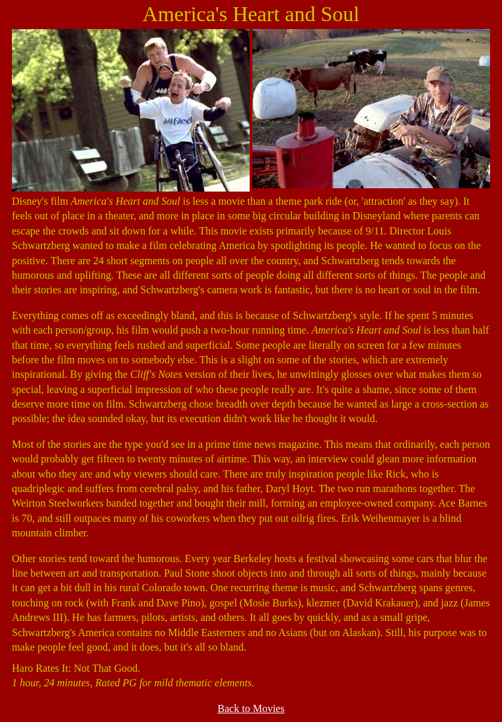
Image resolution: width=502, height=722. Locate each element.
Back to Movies (250, 708)
